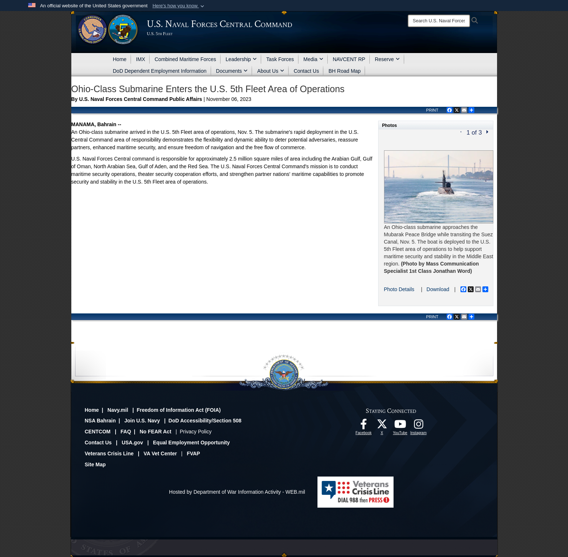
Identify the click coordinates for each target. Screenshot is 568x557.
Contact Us (306, 71)
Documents (232, 71)
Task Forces (280, 59)
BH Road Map (344, 71)
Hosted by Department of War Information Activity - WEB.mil (237, 492)
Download (437, 289)
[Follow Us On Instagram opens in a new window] (418, 426)
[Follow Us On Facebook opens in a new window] (363, 426)
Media (313, 59)
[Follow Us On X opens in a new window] (382, 426)
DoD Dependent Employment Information (160, 71)
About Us (270, 71)
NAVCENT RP (349, 59)
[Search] (439, 21)
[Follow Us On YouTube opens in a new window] (400, 426)
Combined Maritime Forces (185, 59)
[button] (179, 6)
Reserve (387, 59)
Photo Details (399, 289)
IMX (140, 59)
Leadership (241, 59)
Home (120, 59)
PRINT (432, 110)
